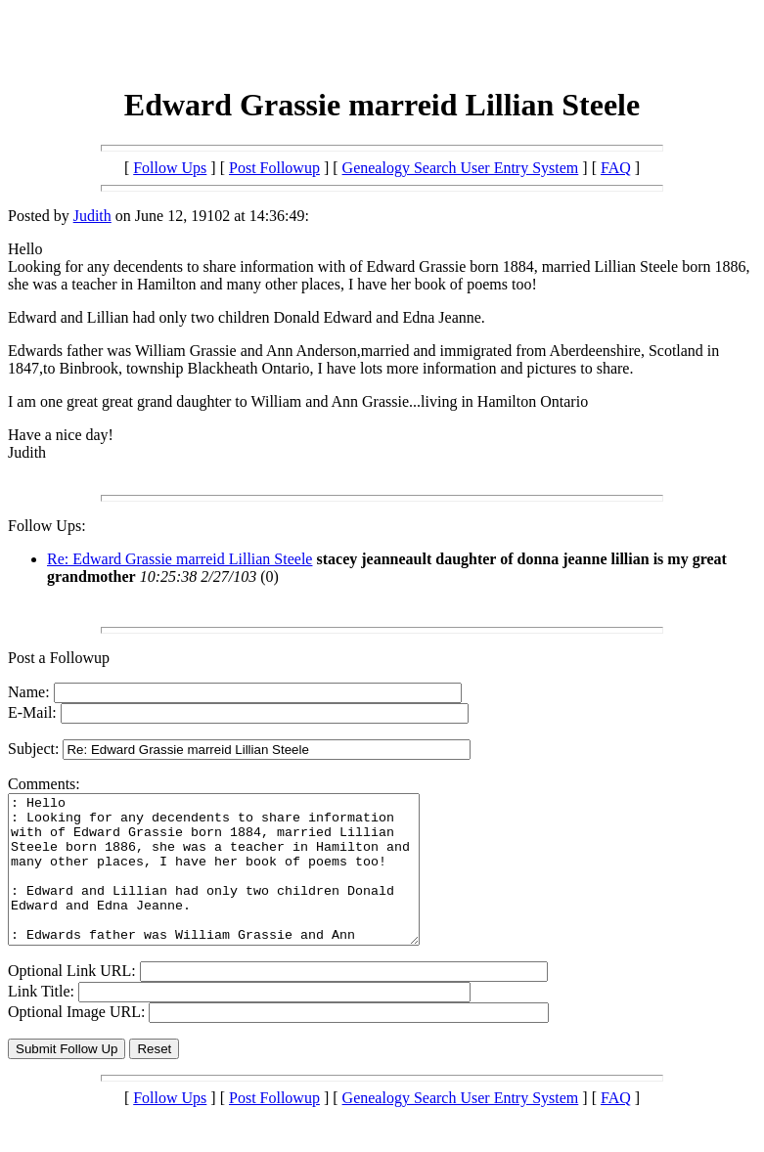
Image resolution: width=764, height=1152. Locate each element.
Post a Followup (59, 657)
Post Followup (274, 167)
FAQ (616, 167)
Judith (92, 215)
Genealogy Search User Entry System (460, 167)
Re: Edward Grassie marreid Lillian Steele (179, 559)
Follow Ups (169, 167)
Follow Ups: (47, 525)
